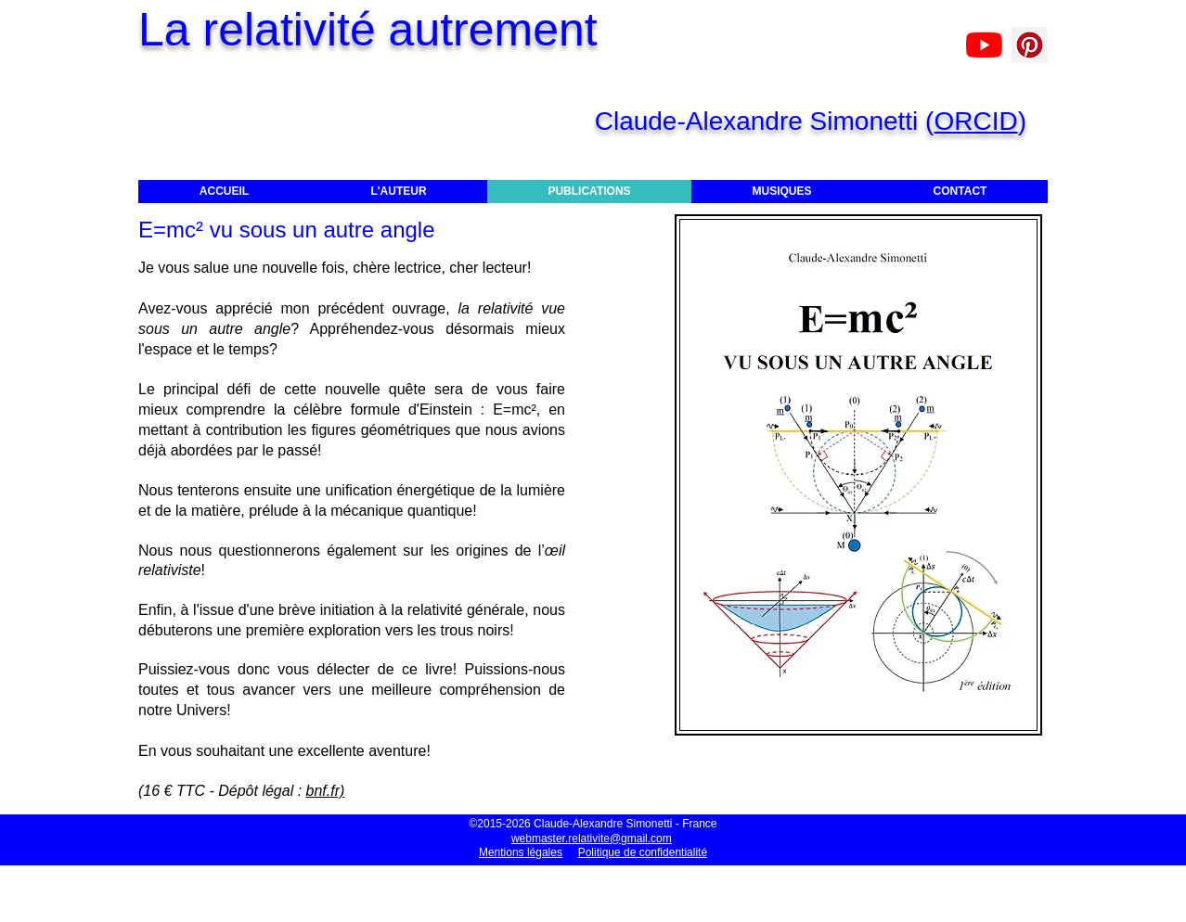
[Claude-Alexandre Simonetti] (984, 45)
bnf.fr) (325, 791)
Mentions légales (520, 852)
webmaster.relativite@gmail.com (591, 838)
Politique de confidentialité (642, 852)
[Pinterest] (1030, 45)
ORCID (975, 121)
